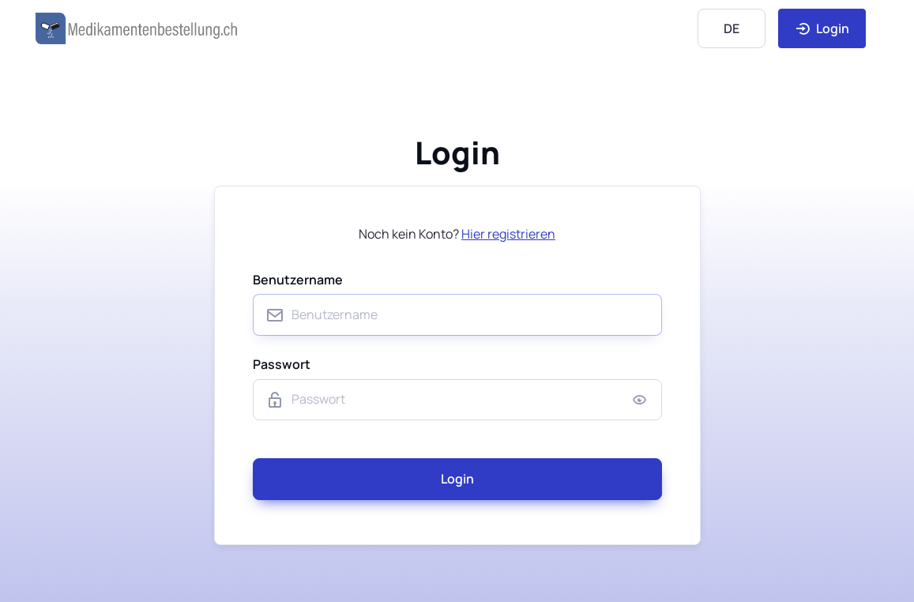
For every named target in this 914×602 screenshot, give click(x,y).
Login (822, 28)
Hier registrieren (508, 234)
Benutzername (298, 279)
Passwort (281, 364)
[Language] (731, 28)
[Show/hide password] (640, 400)
